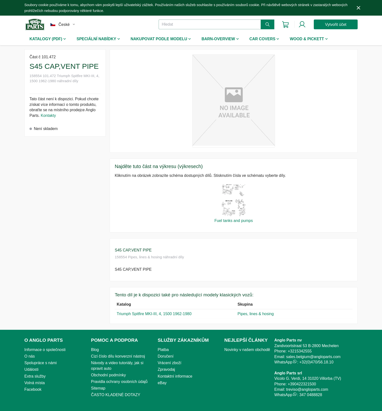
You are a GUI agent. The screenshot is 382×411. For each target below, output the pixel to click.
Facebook (32, 389)
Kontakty (48, 115)
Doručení (165, 356)
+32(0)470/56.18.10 (316, 362)
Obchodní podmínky (108, 375)
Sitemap (98, 388)
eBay (162, 383)
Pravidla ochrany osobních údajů (119, 382)
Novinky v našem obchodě (247, 350)
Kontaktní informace (175, 376)
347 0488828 (310, 395)
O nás (29, 356)
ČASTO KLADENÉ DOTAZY (115, 395)
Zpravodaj (166, 369)
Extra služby (35, 376)
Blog (95, 350)
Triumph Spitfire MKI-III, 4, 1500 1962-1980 (154, 314)
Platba (163, 350)
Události (31, 369)
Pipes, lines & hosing (256, 314)
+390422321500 (302, 384)
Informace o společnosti (45, 350)
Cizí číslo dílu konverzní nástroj (118, 356)
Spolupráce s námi (40, 363)
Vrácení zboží (169, 363)
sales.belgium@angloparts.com (313, 357)
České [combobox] (64, 24)
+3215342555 (300, 351)
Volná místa (34, 383)
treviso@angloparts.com (307, 389)
